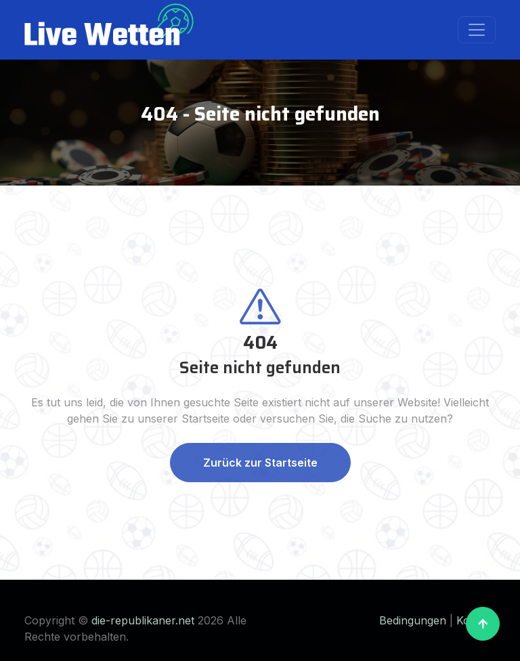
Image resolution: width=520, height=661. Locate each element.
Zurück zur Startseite (260, 462)
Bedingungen (412, 620)
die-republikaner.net (142, 620)
